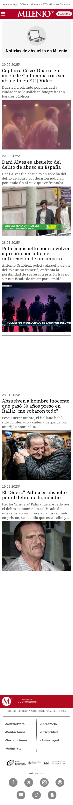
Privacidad (49, 732)
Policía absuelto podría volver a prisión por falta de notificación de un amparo (36, 253)
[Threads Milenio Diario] (59, 782)
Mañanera (34, 4)
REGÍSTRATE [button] (64, 13)
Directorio (49, 724)
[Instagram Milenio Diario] (44, 782)
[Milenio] (36, 14)
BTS (45, 4)
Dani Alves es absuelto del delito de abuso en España (31, 164)
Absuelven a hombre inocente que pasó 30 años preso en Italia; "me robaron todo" (35, 406)
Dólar (23, 4)
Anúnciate (13, 748)
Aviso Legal (50, 740)
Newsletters (15, 724)
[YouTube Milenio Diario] (21, 795)
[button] (3, 15)
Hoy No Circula (59, 4)
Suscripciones (16, 740)
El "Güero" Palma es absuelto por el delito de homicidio (34, 495)
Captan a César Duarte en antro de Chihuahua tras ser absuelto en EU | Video (33, 75)
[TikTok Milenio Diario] (36, 795)
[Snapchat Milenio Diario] (52, 795)
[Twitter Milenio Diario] (28, 782)
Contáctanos (16, 732)
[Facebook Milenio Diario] (13, 782)
